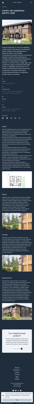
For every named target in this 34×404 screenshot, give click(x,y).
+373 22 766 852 (17, 386)
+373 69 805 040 (17, 384)
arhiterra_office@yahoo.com (17, 383)
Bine (17, 400)
